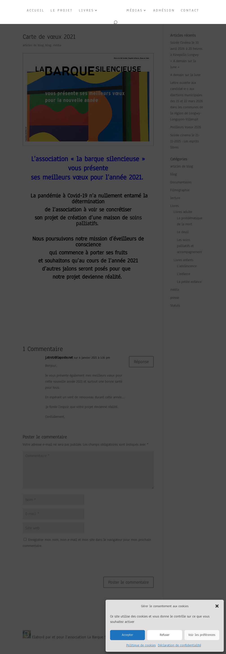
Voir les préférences (201, 635)
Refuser (165, 635)
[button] (217, 606)
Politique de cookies (141, 645)
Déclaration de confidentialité (179, 645)
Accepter (127, 635)
